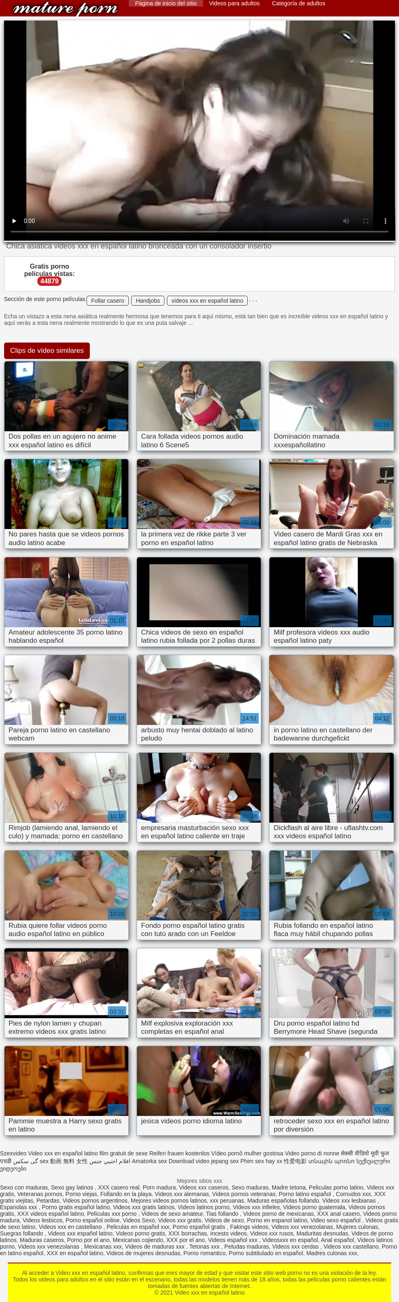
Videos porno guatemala (314, 1207)
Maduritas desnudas (322, 1233)
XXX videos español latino (50, 1213)
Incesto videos (228, 1233)
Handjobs (148, 300)
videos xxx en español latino (207, 300)
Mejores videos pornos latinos (169, 1200)
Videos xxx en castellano (71, 1227)
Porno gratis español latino (76, 1207)
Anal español (337, 1240)
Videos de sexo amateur (172, 1213)
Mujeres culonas (357, 1227)
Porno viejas (81, 1194)
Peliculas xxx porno (112, 1213)
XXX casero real (118, 1187)
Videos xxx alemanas (182, 1194)
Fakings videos (249, 1227)
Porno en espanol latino (277, 1220)
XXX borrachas (187, 1233)
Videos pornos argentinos (95, 1200)
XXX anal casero (338, 1213)
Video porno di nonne (312, 1153)
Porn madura (159, 1187)
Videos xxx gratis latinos (144, 1207)
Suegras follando (22, 1233)
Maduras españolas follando (283, 1200)
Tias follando (223, 1213)
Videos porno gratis (140, 1233)
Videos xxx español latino (80, 1233)
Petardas (47, 1200)
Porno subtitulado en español (266, 1253)
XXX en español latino (75, 1253)
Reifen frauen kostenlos (179, 1153)
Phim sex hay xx (261, 1161)
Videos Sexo (139, 1220)
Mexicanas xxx (103, 1246)
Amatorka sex (149, 1161)
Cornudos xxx (353, 1194)
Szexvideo (13, 1153)
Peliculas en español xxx (138, 1227)
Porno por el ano (88, 1240)
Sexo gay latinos (73, 1187)
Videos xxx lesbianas (349, 1200)
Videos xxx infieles (256, 1207)
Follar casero (107, 300)
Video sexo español (336, 1220)
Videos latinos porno (204, 1207)
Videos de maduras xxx (155, 1246)
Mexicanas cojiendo (138, 1240)
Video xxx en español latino (65, 9)
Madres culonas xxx (331, 1253)
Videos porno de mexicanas (278, 1213)
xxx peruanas (227, 1200)
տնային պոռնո (331, 1161)
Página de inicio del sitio (165, 3)
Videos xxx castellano (351, 1246)
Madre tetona (289, 1187)
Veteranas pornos (39, 1194)
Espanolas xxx (19, 1207)
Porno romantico (204, 1253)
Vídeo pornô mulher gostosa (247, 1153)
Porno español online (93, 1220)
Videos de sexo (224, 1220)
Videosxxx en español (290, 1240)
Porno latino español (306, 1194)
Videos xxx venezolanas (302, 1227)
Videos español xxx (233, 1240)
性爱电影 (295, 1161)
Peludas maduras (246, 1246)
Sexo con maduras (24, 1187)
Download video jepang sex (204, 1161)
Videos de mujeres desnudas (143, 1253)
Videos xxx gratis (180, 1220)
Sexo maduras (250, 1187)
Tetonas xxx (205, 1246)
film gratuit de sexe (124, 1153)
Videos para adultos (234, 3)
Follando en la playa (125, 1194)
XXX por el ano (185, 1240)
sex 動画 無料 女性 (64, 1161)
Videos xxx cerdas (296, 1246)
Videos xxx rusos (272, 1233)
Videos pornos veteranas (244, 1194)
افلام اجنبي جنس (109, 1161)
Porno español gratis (200, 1227)
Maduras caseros (42, 1240)
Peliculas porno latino (336, 1187)
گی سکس (25, 1161)
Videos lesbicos (42, 1220)
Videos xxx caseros (203, 1187)
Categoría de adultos (298, 3)
